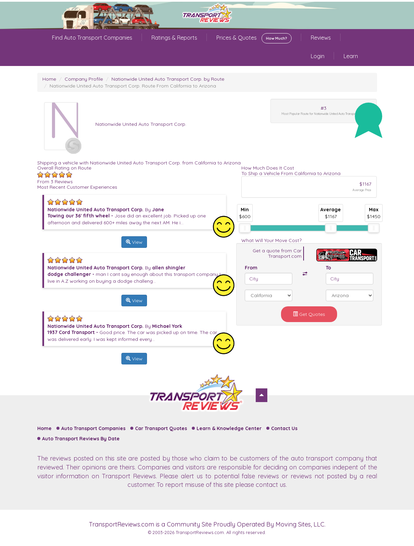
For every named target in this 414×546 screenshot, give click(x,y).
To (328, 268)
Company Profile (84, 79)
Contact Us (284, 428)
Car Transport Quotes (161, 428)
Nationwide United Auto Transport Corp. (140, 124)
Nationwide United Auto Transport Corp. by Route (167, 79)
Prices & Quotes (254, 38)
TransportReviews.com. (200, 532)
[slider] (245, 228)
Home (49, 79)
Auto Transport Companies (93, 428)
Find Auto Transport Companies (92, 37)
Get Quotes (309, 314)
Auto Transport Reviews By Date (81, 439)
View (134, 242)
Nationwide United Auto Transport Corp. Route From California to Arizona (133, 86)
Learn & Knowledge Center (229, 428)
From (251, 268)
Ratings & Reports (174, 37)
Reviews (321, 37)
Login (317, 56)
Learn (351, 56)
